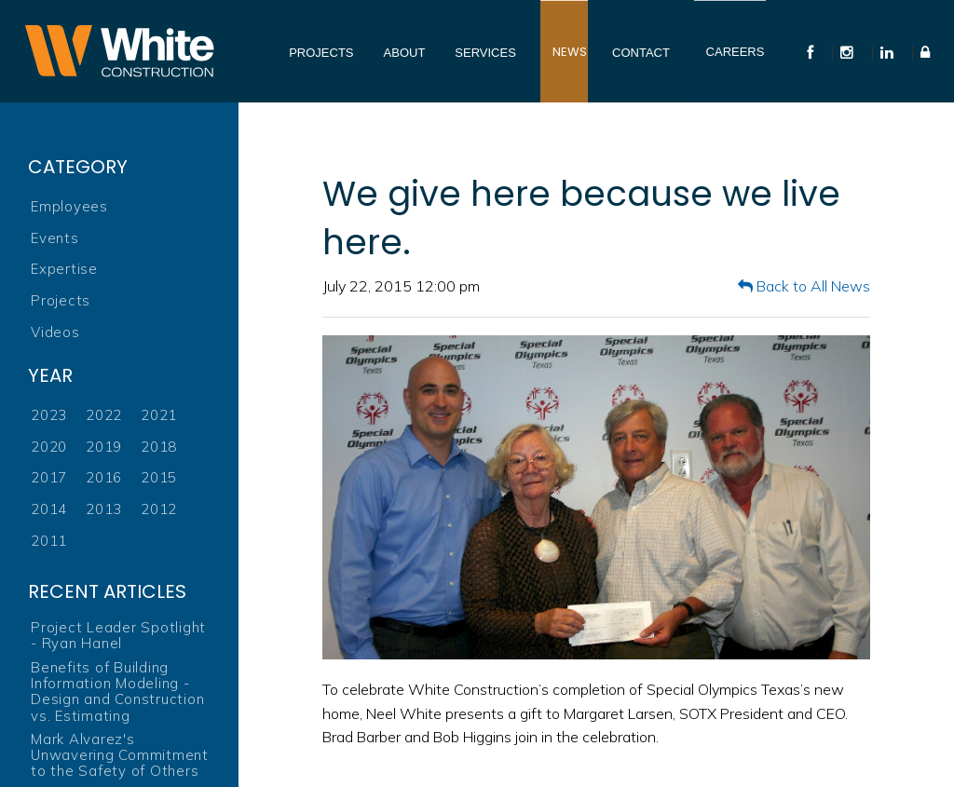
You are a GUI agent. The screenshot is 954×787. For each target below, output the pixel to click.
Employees (69, 206)
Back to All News (804, 286)
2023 (49, 415)
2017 (49, 477)
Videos (55, 332)
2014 (49, 509)
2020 (49, 446)
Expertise (64, 269)
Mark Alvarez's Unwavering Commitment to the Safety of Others (120, 755)
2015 (159, 477)
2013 (104, 509)
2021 (159, 415)
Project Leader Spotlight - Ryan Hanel (118, 635)
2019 (104, 446)
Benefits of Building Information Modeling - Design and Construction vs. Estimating (117, 691)
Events (55, 238)
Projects (60, 300)
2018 (159, 446)
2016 (104, 477)
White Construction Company (119, 51)
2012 (159, 509)
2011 (49, 541)
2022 (104, 415)
